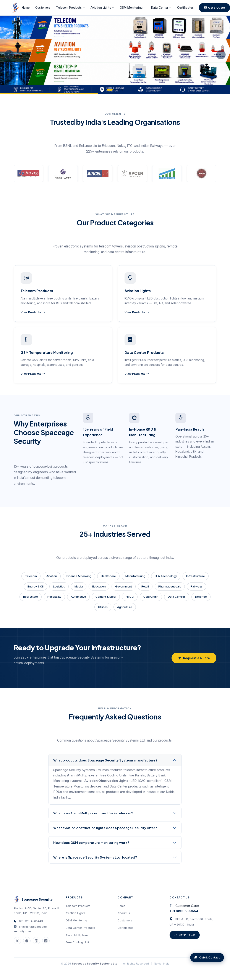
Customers (42, 7)
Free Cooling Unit (77, 942)
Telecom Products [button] (70, 8)
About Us (124, 913)
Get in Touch (184, 935)
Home (26, 7)
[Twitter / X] (17, 940)
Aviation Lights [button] (102, 8)
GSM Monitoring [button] (133, 8)
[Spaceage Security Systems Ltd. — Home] (14, 7)
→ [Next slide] (221, 54)
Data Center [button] (161, 8)
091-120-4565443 (31, 921)
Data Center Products (80, 927)
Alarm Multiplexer (77, 935)
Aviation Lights (75, 913)
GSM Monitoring (76, 920)
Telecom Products (78, 906)
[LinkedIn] (46, 940)
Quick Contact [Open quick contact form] (207, 957)
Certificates (185, 7)
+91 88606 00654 (184, 911)
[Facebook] (27, 940)
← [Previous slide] (9, 54)
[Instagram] (36, 940)
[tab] (110, 90)
